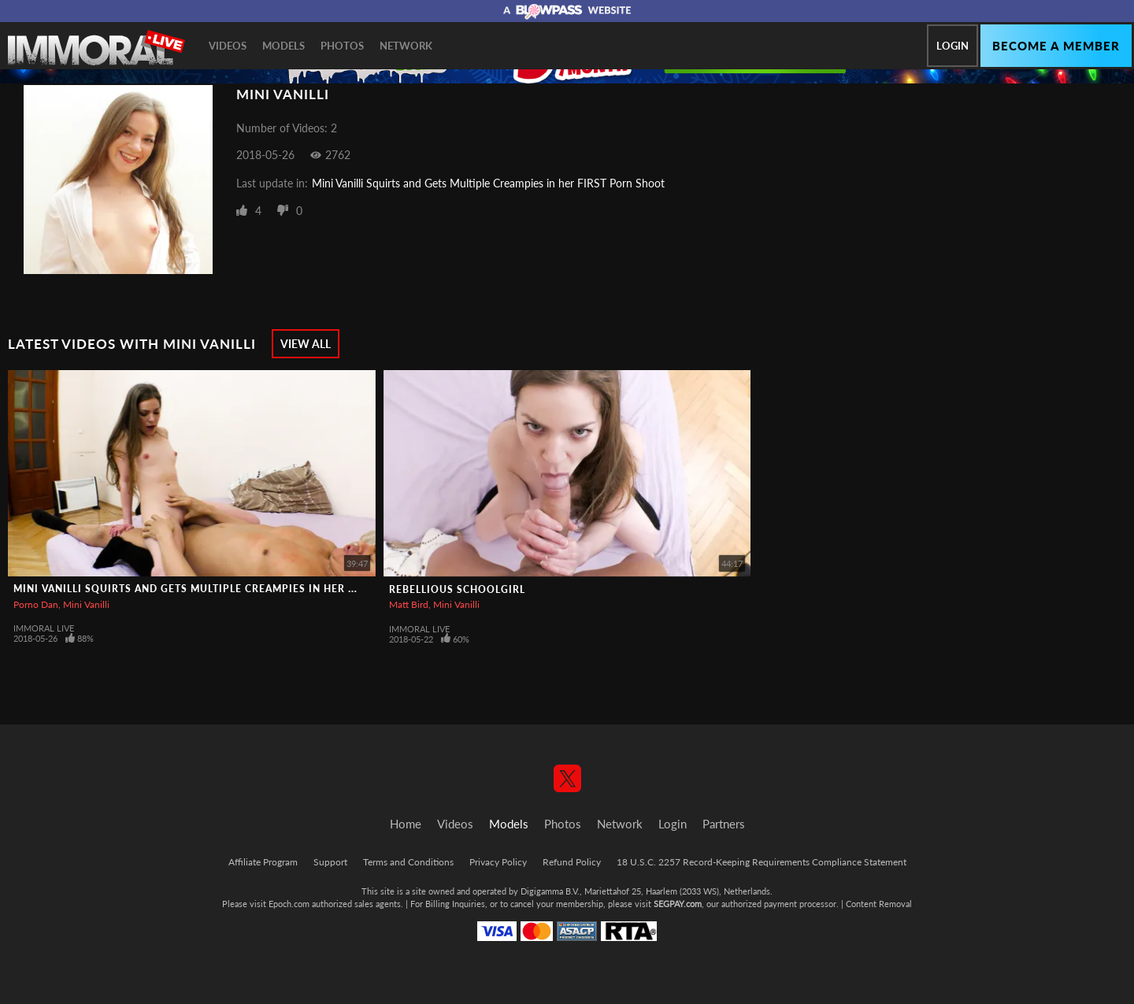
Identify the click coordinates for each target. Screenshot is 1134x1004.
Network (406, 45)
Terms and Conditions (408, 862)
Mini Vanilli (86, 604)
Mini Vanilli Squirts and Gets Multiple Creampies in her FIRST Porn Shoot (488, 183)
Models (283, 45)
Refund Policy (572, 862)
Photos (342, 45)
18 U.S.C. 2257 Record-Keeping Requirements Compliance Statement (761, 862)
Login (952, 45)
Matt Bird (408, 604)
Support (330, 862)
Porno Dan (35, 604)
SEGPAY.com (678, 903)
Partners (723, 824)
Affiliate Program (263, 862)
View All (305, 343)
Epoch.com (289, 903)
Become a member (1056, 46)
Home (405, 824)
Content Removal (879, 903)
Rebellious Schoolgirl (457, 589)
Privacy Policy (498, 862)
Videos (227, 45)
